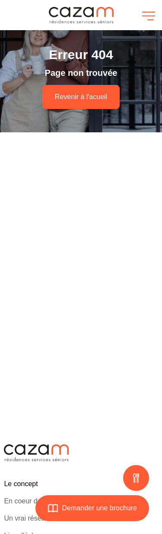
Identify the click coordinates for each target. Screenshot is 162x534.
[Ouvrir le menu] (147, 15)
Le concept (21, 483)
